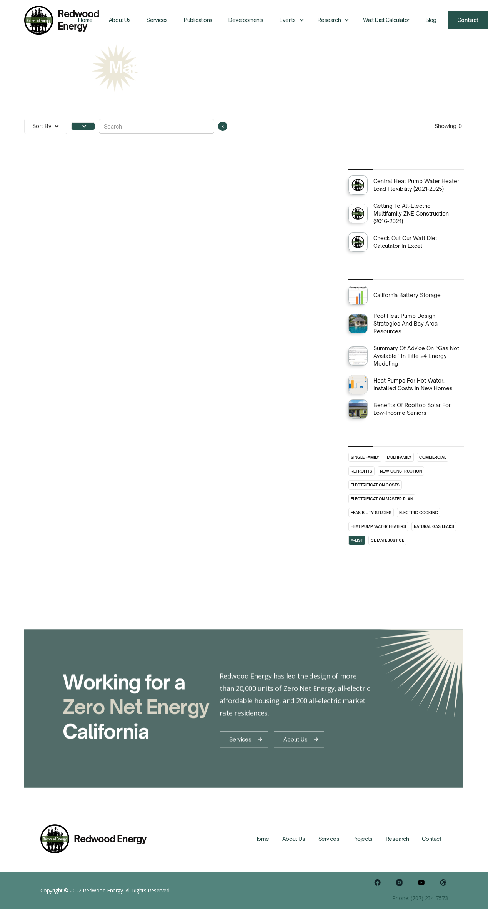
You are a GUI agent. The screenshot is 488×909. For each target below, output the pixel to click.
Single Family (365, 457)
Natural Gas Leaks (434, 526)
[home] (47, 20)
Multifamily (399, 457)
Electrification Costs (375, 485)
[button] (290, 20)
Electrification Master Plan (382, 498)
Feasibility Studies (371, 512)
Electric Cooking (418, 512)
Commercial (432, 457)
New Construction (401, 471)
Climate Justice (387, 540)
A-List (357, 540)
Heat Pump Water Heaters (378, 526)
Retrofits (361, 471)
